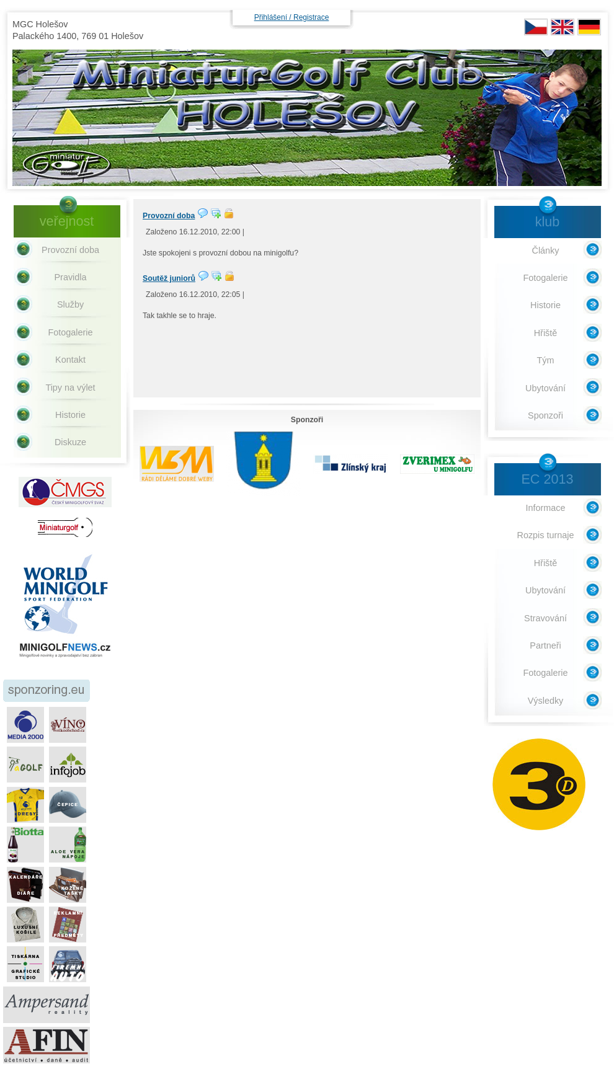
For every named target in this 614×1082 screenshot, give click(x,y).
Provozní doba (169, 215)
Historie (70, 415)
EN (562, 27)
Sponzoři (545, 415)
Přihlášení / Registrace (291, 17)
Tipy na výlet (70, 387)
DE (589, 27)
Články (545, 250)
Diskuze (70, 442)
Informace (546, 508)
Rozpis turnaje (545, 535)
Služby (70, 304)
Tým (545, 360)
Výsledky (546, 701)
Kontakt (70, 360)
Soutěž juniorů (169, 278)
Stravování (545, 618)
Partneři (545, 645)
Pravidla (71, 277)
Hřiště (546, 333)
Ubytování (545, 388)
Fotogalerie (70, 332)
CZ (536, 27)
